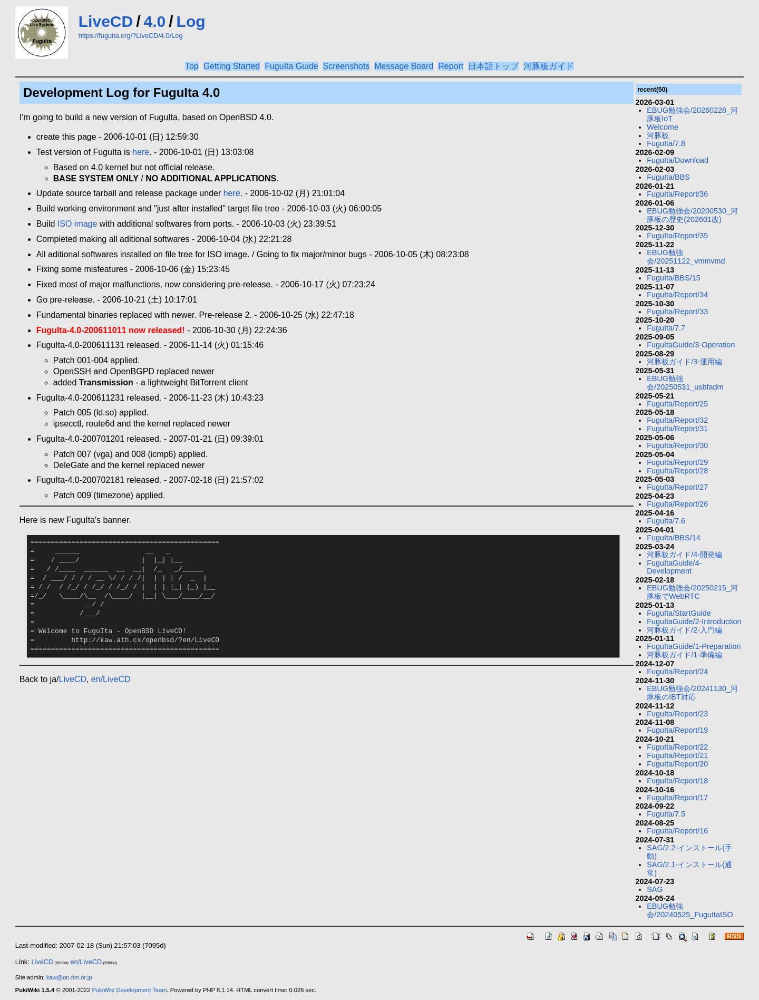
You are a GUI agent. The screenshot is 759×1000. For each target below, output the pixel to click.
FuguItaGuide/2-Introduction (694, 621)
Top (192, 66)
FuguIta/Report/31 (677, 428)
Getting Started (231, 66)
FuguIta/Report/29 (677, 462)
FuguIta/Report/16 (677, 831)
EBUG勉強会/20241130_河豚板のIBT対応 (692, 692)
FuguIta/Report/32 (677, 420)
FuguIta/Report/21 (677, 755)
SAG (655, 889)
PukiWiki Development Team (129, 990)
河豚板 (658, 135)
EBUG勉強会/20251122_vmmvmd (686, 256)
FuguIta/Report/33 (677, 311)
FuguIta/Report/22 (677, 747)
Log (191, 21)
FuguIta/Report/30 (677, 445)
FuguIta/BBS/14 (673, 537)
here (140, 152)
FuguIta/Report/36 (677, 194)
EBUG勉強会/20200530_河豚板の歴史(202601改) (692, 215)
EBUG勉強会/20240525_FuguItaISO (690, 910)
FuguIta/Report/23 (677, 714)
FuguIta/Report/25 (677, 404)
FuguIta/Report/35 (677, 235)
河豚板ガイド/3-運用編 (684, 361)
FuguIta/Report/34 (677, 294)
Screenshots (346, 66)
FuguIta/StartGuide (679, 613)
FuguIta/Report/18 (677, 780)
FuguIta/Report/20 (677, 764)
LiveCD (106, 21)
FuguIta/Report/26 (677, 504)
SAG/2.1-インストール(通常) (689, 868)
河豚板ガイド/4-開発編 (684, 554)
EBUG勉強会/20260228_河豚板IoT (692, 114)
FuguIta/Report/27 (677, 487)
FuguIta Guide (291, 66)
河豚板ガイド (548, 66)
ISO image (77, 223)
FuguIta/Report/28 (677, 471)
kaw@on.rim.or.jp (69, 977)
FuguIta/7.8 (666, 143)
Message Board (403, 66)
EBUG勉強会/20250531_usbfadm (685, 382)
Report (450, 66)
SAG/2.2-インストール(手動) (689, 851)
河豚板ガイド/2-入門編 (684, 630)
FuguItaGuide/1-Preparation (694, 646)
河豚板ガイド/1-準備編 (684, 655)
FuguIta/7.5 (666, 814)
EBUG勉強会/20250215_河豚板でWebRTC (692, 592)
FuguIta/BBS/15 (673, 278)
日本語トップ (493, 66)
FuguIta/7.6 (666, 521)
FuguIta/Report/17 (677, 797)
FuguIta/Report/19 (677, 730)
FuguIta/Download (677, 160)
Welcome (662, 127)
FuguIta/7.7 (666, 328)
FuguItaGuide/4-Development (674, 567)
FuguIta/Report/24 (677, 671)
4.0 (155, 21)
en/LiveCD (111, 679)
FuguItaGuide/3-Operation (691, 345)
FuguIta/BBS (668, 177)
